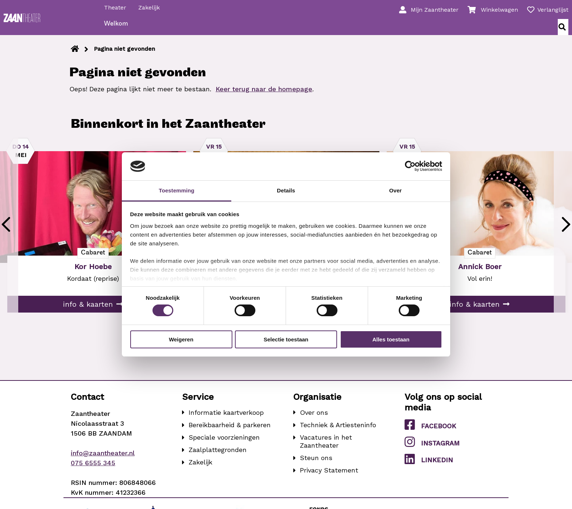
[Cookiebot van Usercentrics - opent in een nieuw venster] (410, 166)
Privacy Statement (329, 477)
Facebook (430, 431)
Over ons (314, 419)
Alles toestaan (391, 339)
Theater (117, 6)
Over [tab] (395, 190)
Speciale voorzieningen (224, 444)
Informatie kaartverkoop (226, 419)
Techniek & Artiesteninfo (338, 431)
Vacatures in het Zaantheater (326, 448)
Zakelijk (151, 6)
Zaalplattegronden (218, 456)
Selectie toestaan (286, 339)
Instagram (432, 448)
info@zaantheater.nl (103, 459)
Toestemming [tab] (176, 190)
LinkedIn (429, 465)
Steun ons (316, 464)
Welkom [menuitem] (118, 30)
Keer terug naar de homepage (264, 95)
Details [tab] (286, 190)
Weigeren (181, 339)
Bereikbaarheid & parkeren (230, 431)
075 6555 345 (93, 469)
